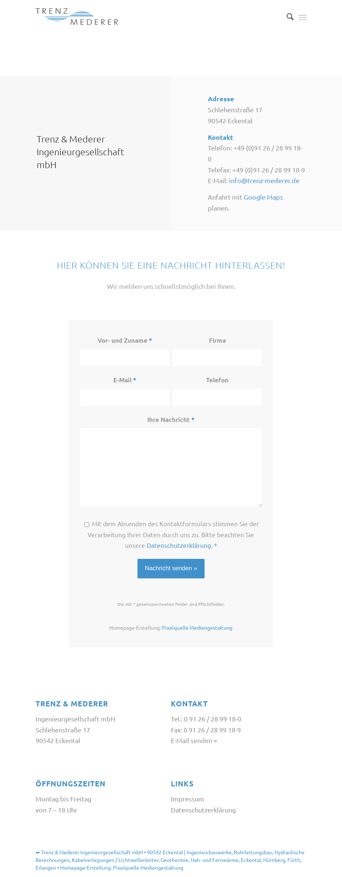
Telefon (217, 380)
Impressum (187, 799)
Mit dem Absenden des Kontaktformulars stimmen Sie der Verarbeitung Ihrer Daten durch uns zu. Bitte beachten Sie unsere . (173, 534)
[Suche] (286, 16)
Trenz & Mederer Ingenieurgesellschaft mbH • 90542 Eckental (112, 852)
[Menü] (302, 16)
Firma (217, 340)
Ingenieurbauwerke (209, 852)
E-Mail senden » (194, 740)
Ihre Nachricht (171, 419)
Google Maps (263, 198)
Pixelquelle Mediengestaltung (197, 627)
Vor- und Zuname (125, 340)
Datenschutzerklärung (179, 545)
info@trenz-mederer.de (264, 182)
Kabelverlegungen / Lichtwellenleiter (115, 859)
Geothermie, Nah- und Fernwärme (200, 859)
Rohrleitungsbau (253, 852)
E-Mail (124, 380)
